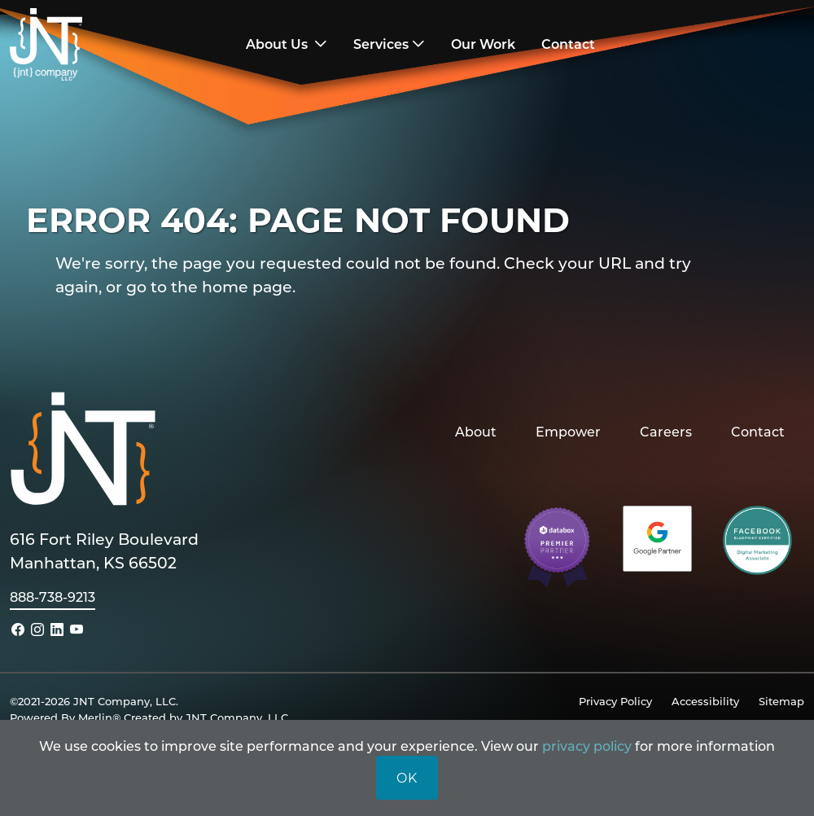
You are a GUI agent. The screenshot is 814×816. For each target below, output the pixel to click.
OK (407, 777)
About (476, 431)
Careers (666, 431)
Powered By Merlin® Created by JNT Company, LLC (149, 717)
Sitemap (781, 701)
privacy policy (587, 745)
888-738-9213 (52, 596)
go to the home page (209, 286)
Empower (568, 431)
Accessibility (705, 701)
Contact (758, 431)
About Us (278, 43)
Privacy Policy (615, 701)
